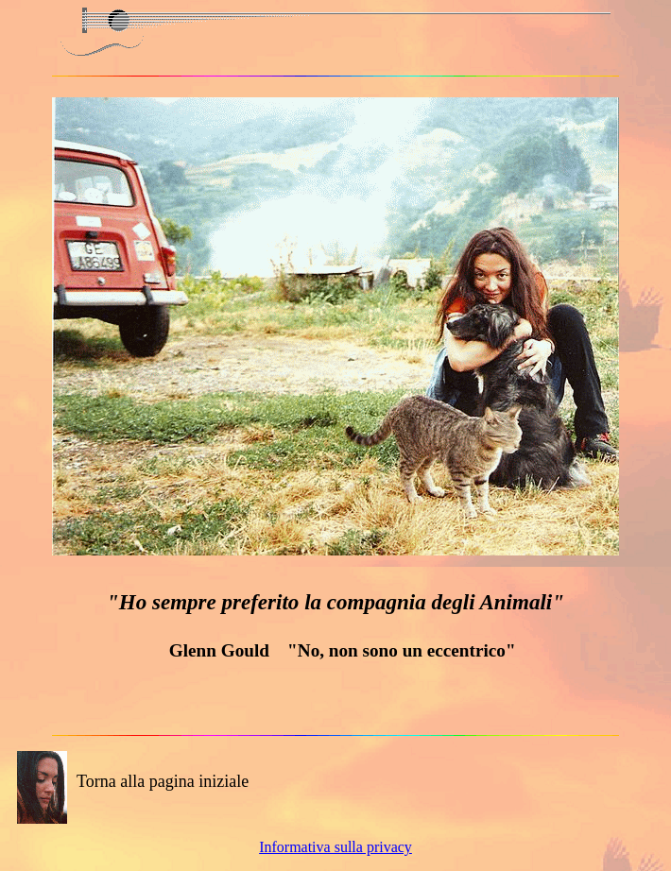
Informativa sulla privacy (335, 847)
